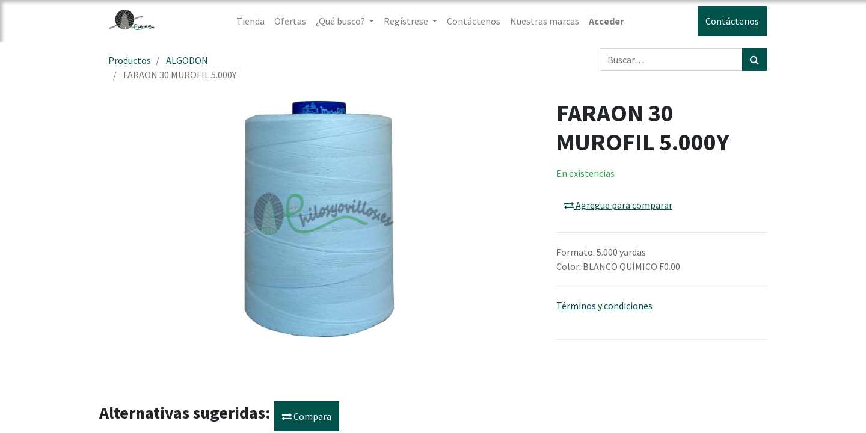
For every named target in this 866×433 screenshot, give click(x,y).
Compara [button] (306, 416)
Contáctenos (732, 21)
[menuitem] (250, 21)
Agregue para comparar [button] (618, 205)
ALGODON (187, 60)
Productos (129, 60)
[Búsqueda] (754, 59)
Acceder (606, 21)
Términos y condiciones (604, 305)
